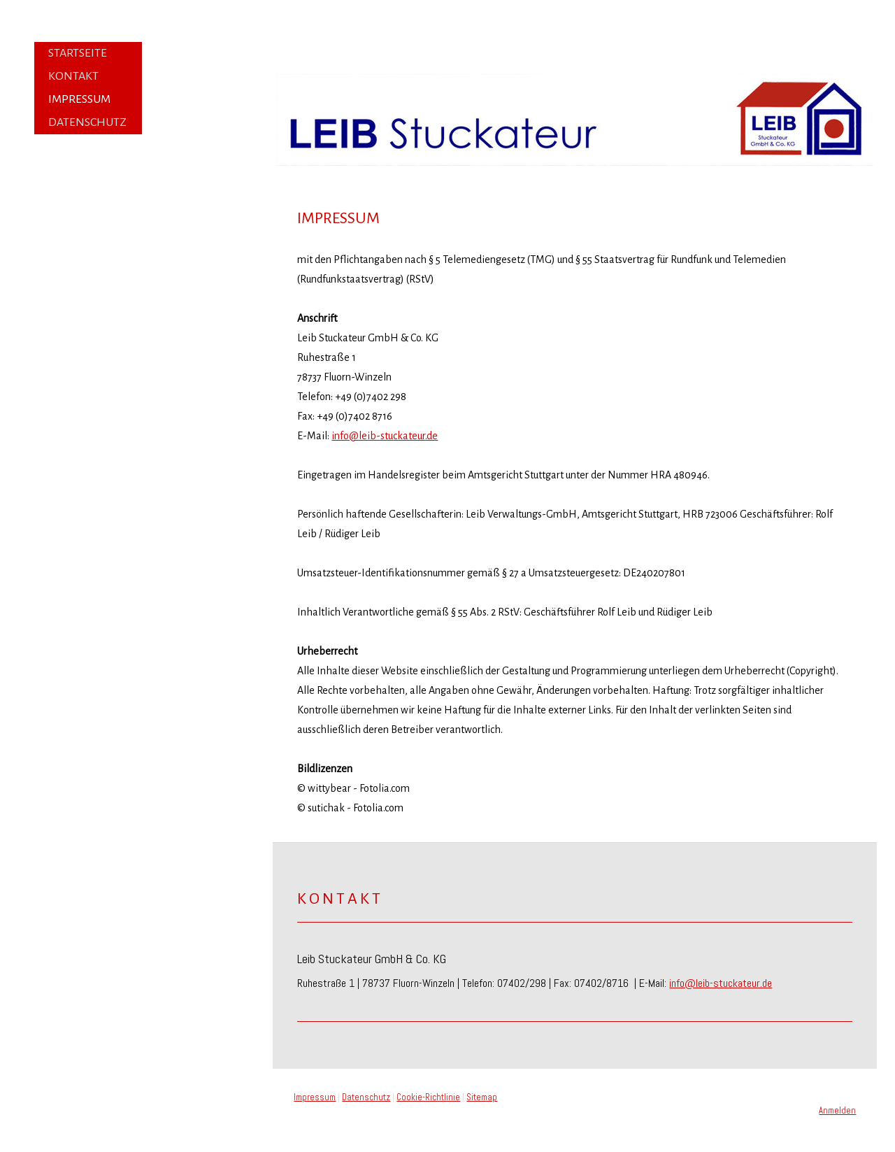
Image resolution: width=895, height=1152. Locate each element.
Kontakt (73, 76)
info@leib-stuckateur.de (384, 435)
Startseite (77, 53)
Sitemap (481, 1097)
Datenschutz (87, 122)
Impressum (79, 99)
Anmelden (837, 1110)
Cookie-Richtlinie (428, 1097)
